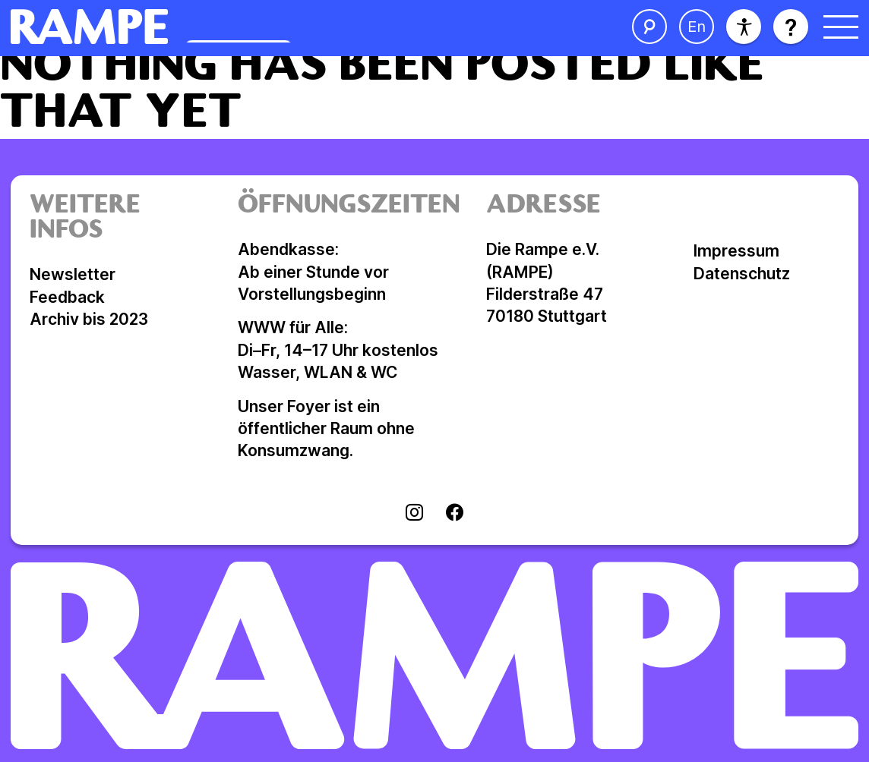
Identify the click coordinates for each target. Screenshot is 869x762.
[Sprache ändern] (696, 26)
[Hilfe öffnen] (790, 26)
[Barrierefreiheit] (743, 26)
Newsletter (72, 274)
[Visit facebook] (454, 514)
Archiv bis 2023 (89, 319)
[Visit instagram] (414, 514)
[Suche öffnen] (649, 26)
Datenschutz (742, 273)
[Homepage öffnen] (244, 26)
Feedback (67, 297)
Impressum (736, 250)
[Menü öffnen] (840, 26)
